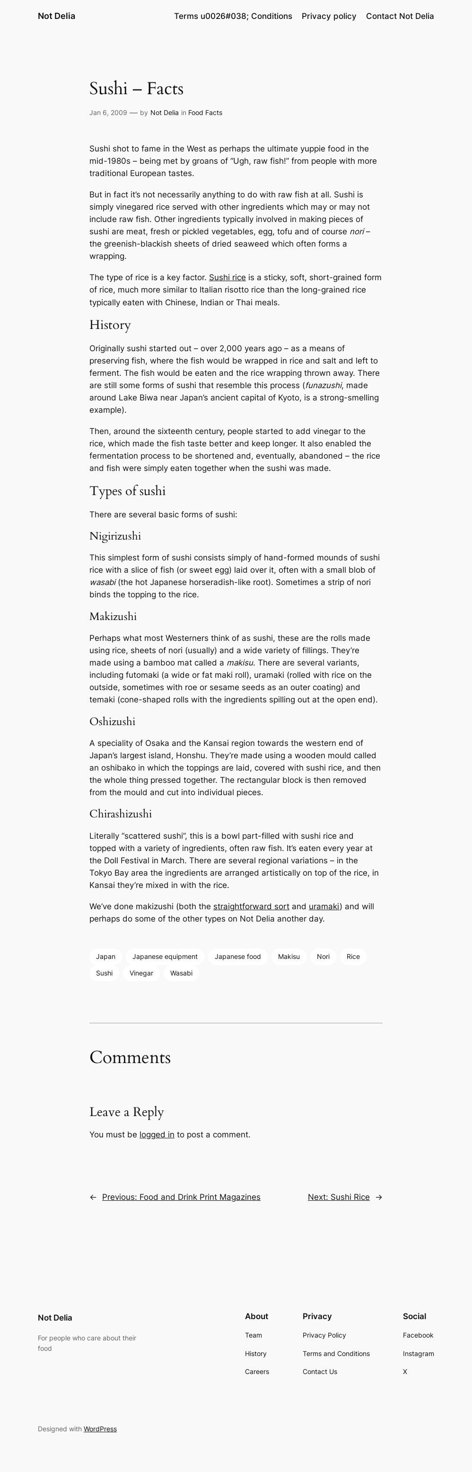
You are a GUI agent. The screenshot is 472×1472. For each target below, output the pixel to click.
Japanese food (238, 956)
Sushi (104, 973)
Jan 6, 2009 (108, 112)
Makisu (289, 956)
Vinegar (141, 973)
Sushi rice (227, 277)
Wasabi (181, 973)
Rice (353, 956)
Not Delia (56, 16)
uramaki (324, 906)
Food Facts (205, 112)
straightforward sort (251, 906)
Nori (323, 956)
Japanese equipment (165, 956)
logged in (157, 1134)
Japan (105, 956)
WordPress (100, 1429)
